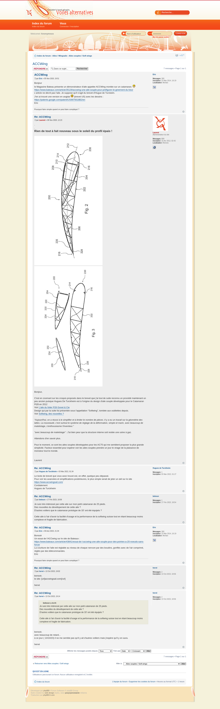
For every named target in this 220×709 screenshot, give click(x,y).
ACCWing (40, 64)
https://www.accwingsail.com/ (48, 482)
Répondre (41, 69)
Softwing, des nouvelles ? (51, 413)
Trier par (121, 651)
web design (50, 693)
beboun (42, 500)
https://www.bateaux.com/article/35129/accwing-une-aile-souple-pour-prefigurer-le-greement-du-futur (83, 90)
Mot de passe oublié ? (161, 37)
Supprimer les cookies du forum (142, 682)
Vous (69, 24)
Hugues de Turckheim (48, 471)
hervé (41, 571)
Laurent (42, 120)
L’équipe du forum (119, 682)
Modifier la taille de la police (181, 55)
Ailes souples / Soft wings (80, 56)
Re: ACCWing (42, 116)
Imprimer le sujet (177, 55)
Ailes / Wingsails (59, 56)
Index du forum (42, 24)
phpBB (46, 691)
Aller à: (119, 663)
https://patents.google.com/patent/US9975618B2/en (59, 99)
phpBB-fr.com (49, 695)
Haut (183, 112)
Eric (40, 78)
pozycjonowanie (72, 693)
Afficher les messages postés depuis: (89, 651)
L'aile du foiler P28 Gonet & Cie (54, 407)
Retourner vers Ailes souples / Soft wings (52, 663)
